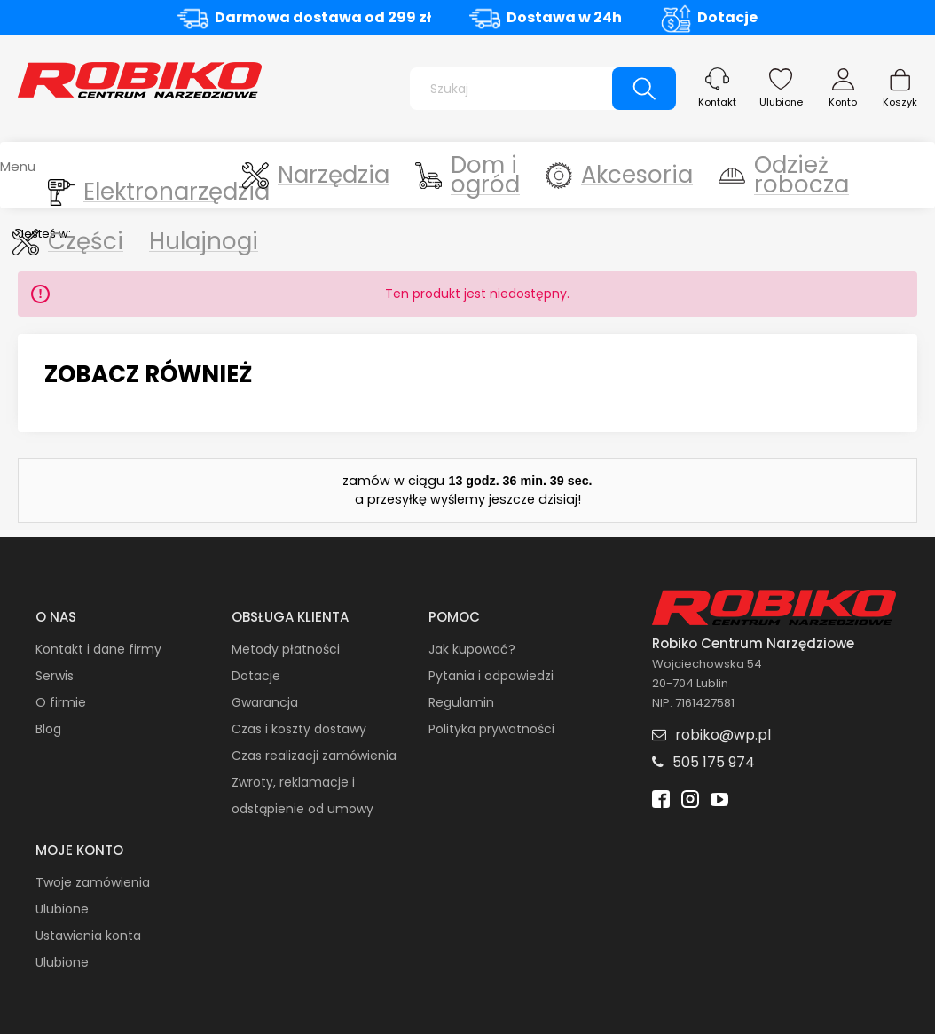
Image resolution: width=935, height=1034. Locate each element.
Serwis (54, 676)
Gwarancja (265, 702)
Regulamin (461, 702)
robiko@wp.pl (723, 735)
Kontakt (717, 102)
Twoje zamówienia (92, 882)
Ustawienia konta (88, 935)
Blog (48, 729)
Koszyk (900, 102)
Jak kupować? (471, 649)
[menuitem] (104, 175)
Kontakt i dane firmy (98, 649)
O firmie (60, 702)
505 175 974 (713, 762)
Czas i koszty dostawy (299, 729)
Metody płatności (286, 649)
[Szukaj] (644, 88)
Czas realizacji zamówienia (314, 755)
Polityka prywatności (491, 729)
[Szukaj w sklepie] (515, 88)
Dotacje (727, 17)
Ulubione (781, 102)
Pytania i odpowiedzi (491, 676)
